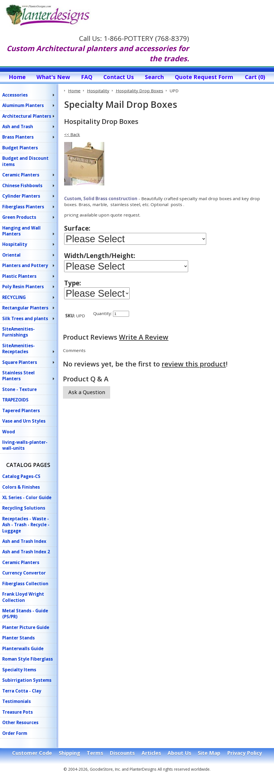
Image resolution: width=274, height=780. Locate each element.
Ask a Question (86, 397)
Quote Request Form (204, 77)
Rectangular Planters (25, 308)
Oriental (11, 255)
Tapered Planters (21, 410)
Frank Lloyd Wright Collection (23, 597)
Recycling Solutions (23, 508)
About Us (179, 753)
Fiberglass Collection (25, 583)
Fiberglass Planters (23, 206)
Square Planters (19, 362)
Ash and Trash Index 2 (26, 551)
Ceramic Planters (20, 175)
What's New (53, 77)
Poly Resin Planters (23, 286)
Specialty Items (19, 669)
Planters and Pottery (25, 265)
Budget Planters (20, 147)
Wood (8, 431)
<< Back (72, 134)
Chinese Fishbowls (22, 185)
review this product (194, 369)
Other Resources (20, 722)
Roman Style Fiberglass (27, 659)
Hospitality (14, 244)
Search (154, 77)
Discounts (122, 753)
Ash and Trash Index (24, 541)
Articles (151, 753)
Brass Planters (18, 137)
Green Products (19, 217)
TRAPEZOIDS (15, 400)
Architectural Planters (26, 116)
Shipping (69, 753)
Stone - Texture (19, 389)
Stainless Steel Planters (18, 375)
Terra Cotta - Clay (21, 691)
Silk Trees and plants (25, 318)
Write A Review (143, 342)
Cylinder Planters (21, 196)
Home (17, 77)
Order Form (14, 733)
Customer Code (32, 753)
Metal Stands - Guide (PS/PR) (25, 613)
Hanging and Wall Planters (21, 231)
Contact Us (118, 77)
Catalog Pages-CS (21, 476)
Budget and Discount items (25, 161)
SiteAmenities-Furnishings (18, 332)
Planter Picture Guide (25, 627)
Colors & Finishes (21, 487)
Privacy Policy (244, 753)
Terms (95, 753)
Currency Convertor (24, 573)
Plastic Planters (19, 276)
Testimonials (16, 701)
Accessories (15, 95)
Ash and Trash (17, 126)
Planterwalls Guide (23, 648)
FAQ (86, 77)
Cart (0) (255, 77)
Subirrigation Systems (26, 680)
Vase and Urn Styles (23, 421)
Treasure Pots (17, 712)
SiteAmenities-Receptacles (18, 348)
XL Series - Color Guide (26, 497)
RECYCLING (14, 297)
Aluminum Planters (23, 105)
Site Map (209, 753)
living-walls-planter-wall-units (24, 445)
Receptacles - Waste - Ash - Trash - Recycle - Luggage (25, 525)
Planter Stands (18, 638)
